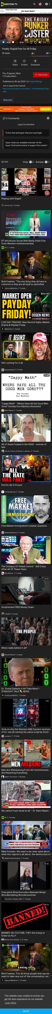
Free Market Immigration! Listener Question (24, 525)
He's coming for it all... (12, 362)
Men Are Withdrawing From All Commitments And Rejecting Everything (25, 771)
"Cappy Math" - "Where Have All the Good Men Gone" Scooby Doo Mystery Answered (24, 405)
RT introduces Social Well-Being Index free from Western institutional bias (23, 242)
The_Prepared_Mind (11, 73)
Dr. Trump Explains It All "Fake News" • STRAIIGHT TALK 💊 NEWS (20, 690)
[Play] (3, 42)
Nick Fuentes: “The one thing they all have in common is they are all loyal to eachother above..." (23, 284)
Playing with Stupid (11, 198)
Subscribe (41, 75)
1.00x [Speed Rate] (27, 42)
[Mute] (40, 42)
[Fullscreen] (48, 42)
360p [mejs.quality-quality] (44, 42)
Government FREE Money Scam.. (18, 607)
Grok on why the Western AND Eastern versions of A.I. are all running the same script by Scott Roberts (25, 732)
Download (35, 62)
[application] (26, 31)
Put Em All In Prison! (11, 485)
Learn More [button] (10, 1003)
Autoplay (40, 162)
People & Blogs (35, 81)
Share (15, 62)
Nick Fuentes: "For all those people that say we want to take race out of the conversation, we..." (26, 975)
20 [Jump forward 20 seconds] (35, 42)
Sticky (25, 162)
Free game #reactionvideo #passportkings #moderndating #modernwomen (23, 893)
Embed (24, 62)
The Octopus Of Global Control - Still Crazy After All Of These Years (23, 568)
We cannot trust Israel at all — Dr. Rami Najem (25, 810)
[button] (40, 4)
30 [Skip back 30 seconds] (31, 42)
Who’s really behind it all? (14, 647)
